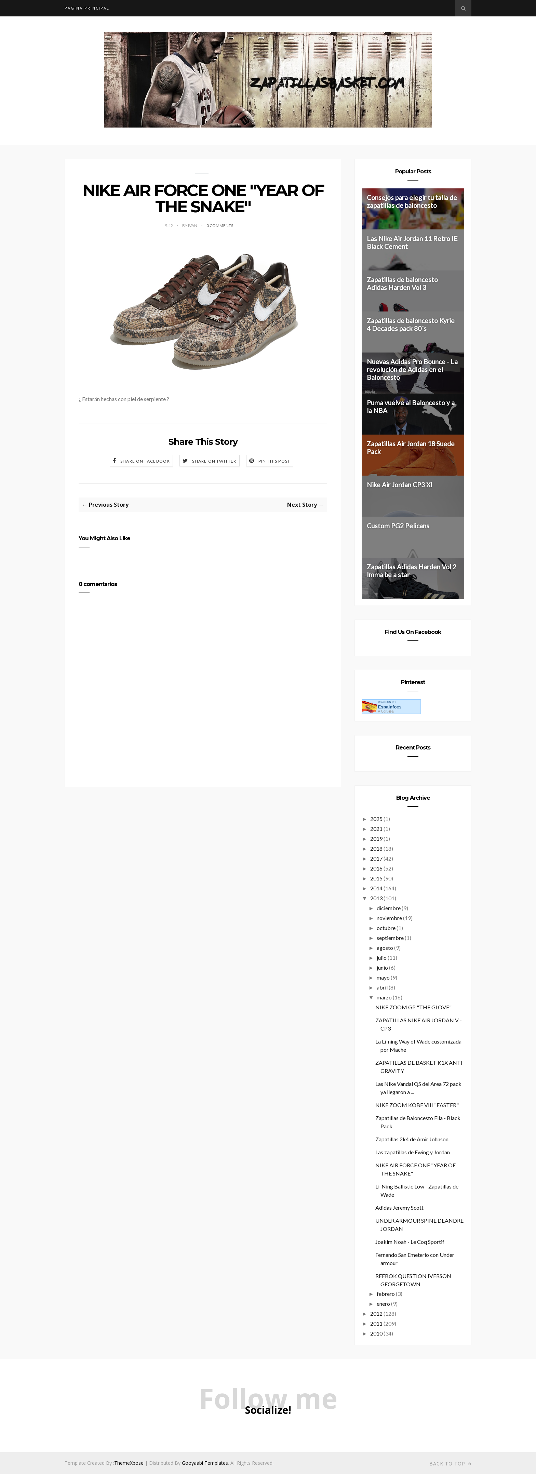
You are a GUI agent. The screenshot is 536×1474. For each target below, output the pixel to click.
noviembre (389, 918)
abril (382, 987)
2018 (376, 848)
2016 (376, 868)
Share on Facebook (145, 461)
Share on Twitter (214, 461)
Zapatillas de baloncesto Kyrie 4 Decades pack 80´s (411, 324)
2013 (376, 898)
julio (382, 957)
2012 (376, 1313)
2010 (376, 1333)
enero (383, 1303)
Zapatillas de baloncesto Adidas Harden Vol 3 (402, 283)
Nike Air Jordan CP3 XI (399, 485)
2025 (376, 818)
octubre (386, 928)
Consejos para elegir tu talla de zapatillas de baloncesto (412, 201)
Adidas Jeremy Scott (399, 1207)
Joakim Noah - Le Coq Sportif (409, 1241)
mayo (383, 977)
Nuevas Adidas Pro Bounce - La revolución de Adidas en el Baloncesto (412, 369)
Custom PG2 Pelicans (398, 526)
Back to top (450, 1463)
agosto (385, 947)
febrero (386, 1293)
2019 (376, 838)
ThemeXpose (129, 1463)
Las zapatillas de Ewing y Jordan (412, 1152)
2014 (376, 888)
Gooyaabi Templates (205, 1463)
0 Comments (219, 225)
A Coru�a (385, 711)
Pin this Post (274, 461)
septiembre (390, 937)
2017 (376, 858)
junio (382, 967)
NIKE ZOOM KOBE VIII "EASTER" (417, 1105)
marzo (384, 997)
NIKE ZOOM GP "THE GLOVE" (413, 1007)
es (389, 706)
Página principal (87, 8)
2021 (376, 828)
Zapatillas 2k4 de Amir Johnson (411, 1139)
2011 (376, 1323)
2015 (376, 878)
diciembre (389, 908)
